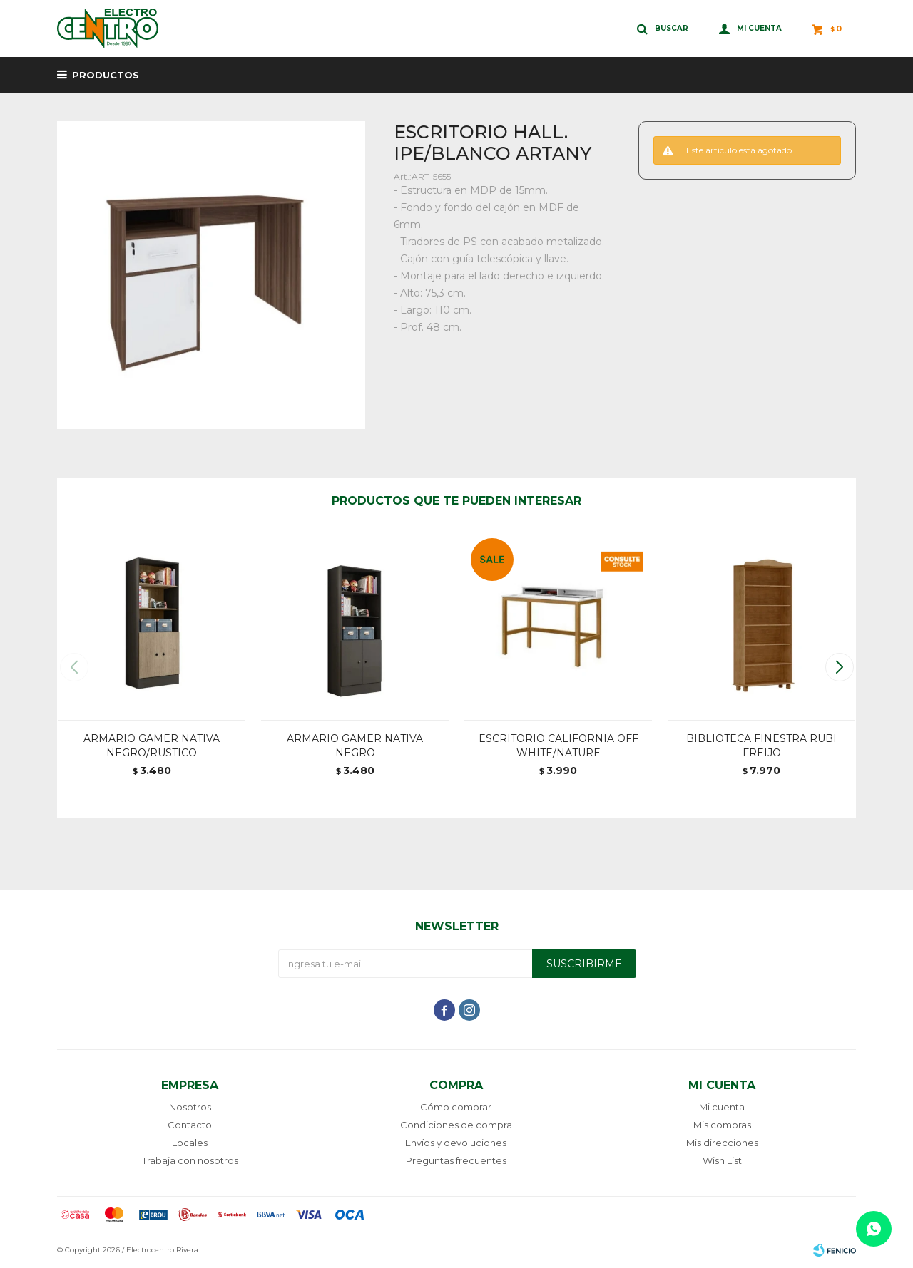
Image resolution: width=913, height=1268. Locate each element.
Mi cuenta (722, 1107)
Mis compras (722, 1124)
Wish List (722, 1160)
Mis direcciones (722, 1142)
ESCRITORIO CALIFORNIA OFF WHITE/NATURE (558, 745)
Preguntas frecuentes (456, 1160)
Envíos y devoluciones (455, 1142)
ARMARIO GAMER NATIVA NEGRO (355, 745)
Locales (190, 1142)
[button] (839, 667)
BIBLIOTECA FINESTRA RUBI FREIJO (761, 745)
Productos (105, 75)
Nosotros (190, 1107)
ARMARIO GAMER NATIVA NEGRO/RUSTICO (151, 745)
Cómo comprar (455, 1107)
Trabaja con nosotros (190, 1160)
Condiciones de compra (456, 1124)
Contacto (190, 1124)
